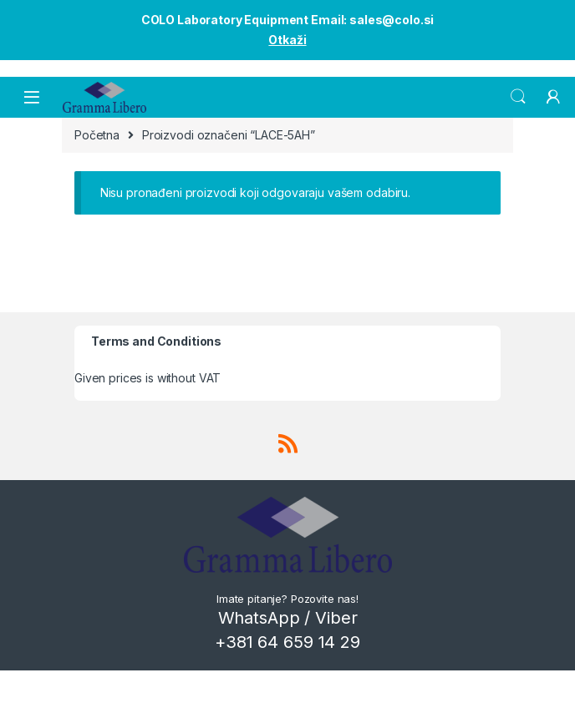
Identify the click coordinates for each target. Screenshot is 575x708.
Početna (97, 135)
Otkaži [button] (287, 40)
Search (518, 97)
